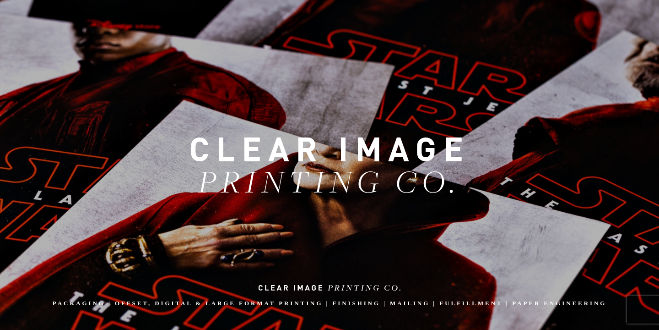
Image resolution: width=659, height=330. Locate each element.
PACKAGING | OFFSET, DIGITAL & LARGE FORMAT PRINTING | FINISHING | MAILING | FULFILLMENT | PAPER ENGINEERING (329, 296)
